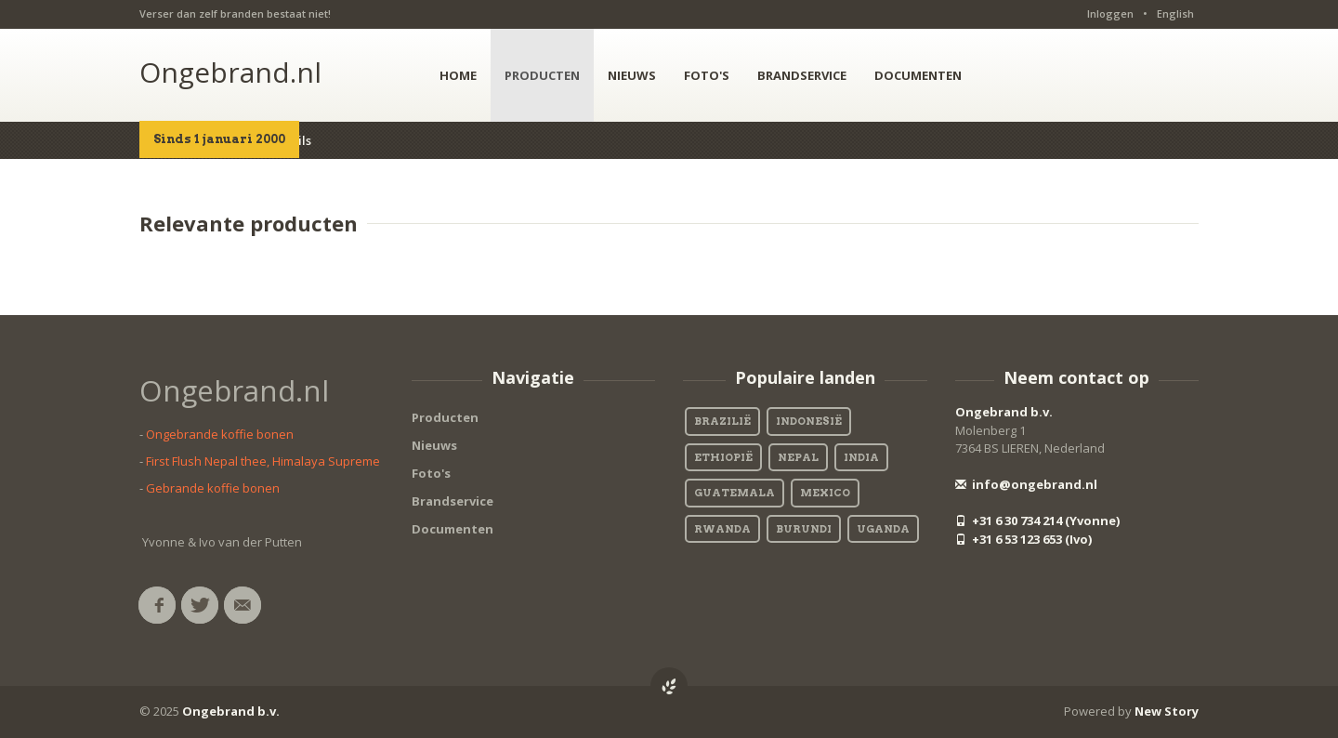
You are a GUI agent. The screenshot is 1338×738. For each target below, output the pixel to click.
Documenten (452, 529)
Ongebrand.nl (230, 72)
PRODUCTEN (542, 75)
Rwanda (722, 528)
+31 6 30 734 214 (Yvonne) (1037, 520)
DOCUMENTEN (918, 75)
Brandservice (452, 501)
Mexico (825, 492)
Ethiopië (723, 457)
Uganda (883, 528)
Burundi (804, 528)
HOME (458, 75)
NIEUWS (632, 75)
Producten (445, 417)
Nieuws (434, 445)
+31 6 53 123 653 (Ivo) (1023, 539)
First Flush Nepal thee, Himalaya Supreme (263, 461)
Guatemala (734, 492)
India (861, 457)
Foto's (431, 473)
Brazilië (722, 421)
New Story (1167, 711)
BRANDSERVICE (801, 75)
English (1175, 13)
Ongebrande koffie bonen (220, 434)
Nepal (798, 457)
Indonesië (809, 421)
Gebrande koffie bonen (213, 488)
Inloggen (1110, 13)
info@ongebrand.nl (1026, 484)
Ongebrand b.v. (1004, 411)
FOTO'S (706, 75)
